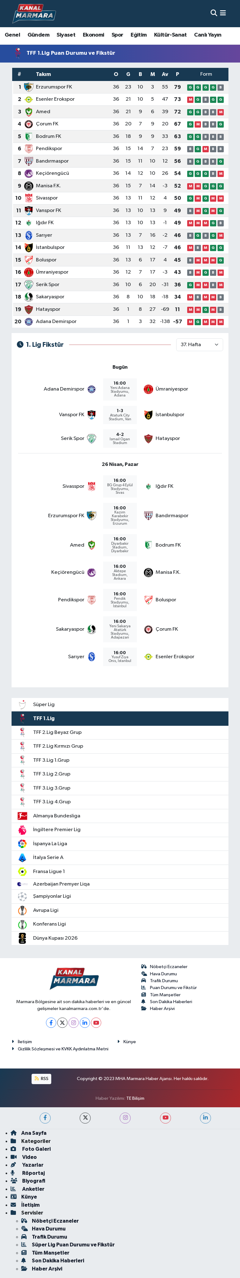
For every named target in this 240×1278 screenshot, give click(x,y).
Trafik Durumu (159, 980)
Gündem (38, 35)
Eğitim (139, 35)
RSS (41, 1078)
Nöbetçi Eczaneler (164, 966)
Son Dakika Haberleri (166, 1001)
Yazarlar (27, 1165)
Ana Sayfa (29, 1133)
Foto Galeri (31, 1149)
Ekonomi (93, 35)
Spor (117, 35)
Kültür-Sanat (170, 35)
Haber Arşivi (158, 1008)
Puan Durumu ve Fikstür (169, 987)
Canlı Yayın (207, 35)
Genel (12, 35)
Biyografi (28, 1181)
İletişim (22, 1041)
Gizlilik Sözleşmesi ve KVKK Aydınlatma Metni (60, 1049)
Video (24, 1157)
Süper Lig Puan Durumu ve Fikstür (68, 1244)
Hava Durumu (159, 974)
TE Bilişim (135, 1098)
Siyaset (66, 35)
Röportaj (28, 1173)
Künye (126, 1041)
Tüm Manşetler (161, 995)
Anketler (27, 1189)
